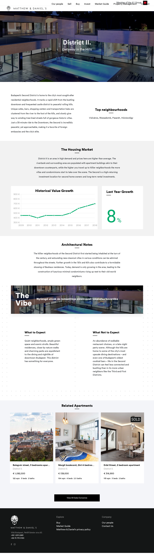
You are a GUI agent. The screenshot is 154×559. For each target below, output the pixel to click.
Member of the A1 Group (131, 2)
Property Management (120, 11)
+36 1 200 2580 (17, 541)
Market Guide (99, 11)
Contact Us (107, 532)
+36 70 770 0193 (17, 544)
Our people (56, 11)
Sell (70, 10)
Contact (143, 10)
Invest (88, 10)
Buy (78, 10)
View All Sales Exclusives (77, 504)
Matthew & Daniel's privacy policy (73, 535)
